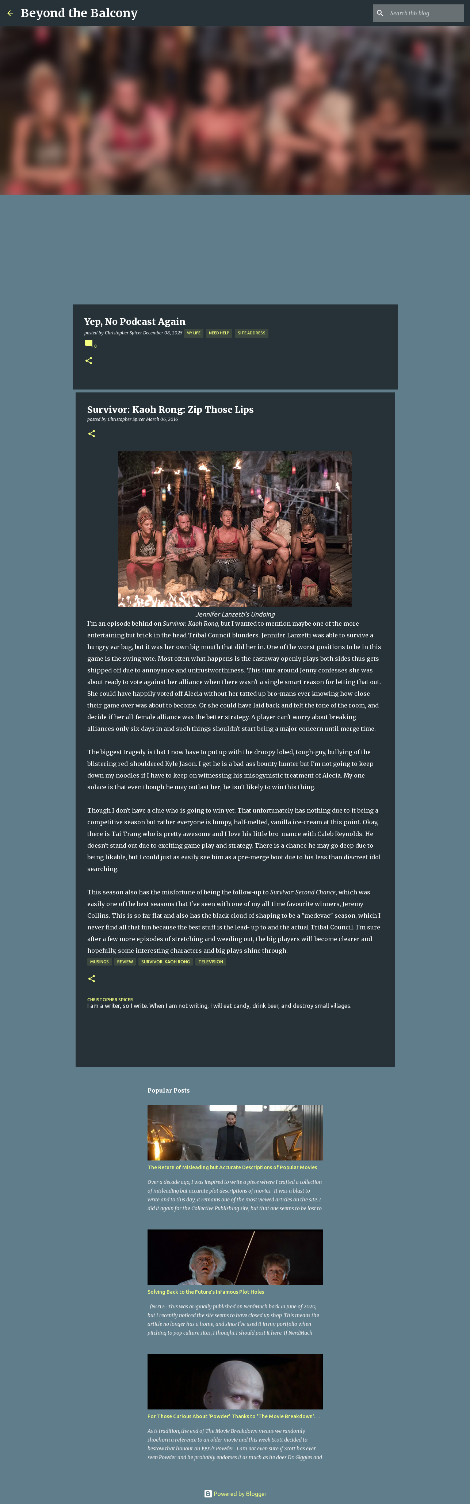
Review (125, 961)
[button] (88, 361)
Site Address (251, 333)
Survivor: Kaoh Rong (165, 961)
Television (210, 961)
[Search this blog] (425, 13)
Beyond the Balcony (79, 13)
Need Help (219, 333)
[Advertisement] (235, 250)
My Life (193, 333)
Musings (99, 961)
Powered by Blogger (235, 1493)
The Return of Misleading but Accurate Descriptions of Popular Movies (232, 1167)
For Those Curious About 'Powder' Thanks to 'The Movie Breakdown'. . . (234, 1416)
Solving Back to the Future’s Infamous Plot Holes (206, 1292)
